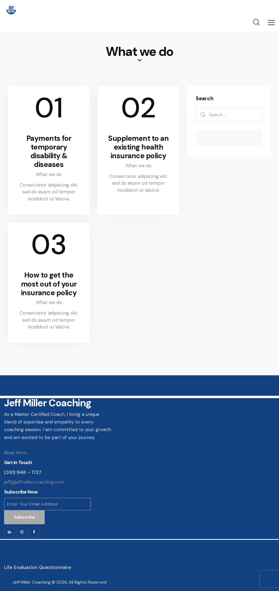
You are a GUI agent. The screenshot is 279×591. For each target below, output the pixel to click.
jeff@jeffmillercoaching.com (34, 482)
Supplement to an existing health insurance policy (138, 147)
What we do (49, 174)
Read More (15, 453)
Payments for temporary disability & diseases (48, 151)
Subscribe (24, 517)
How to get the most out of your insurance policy (49, 284)
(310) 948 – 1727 (22, 472)
